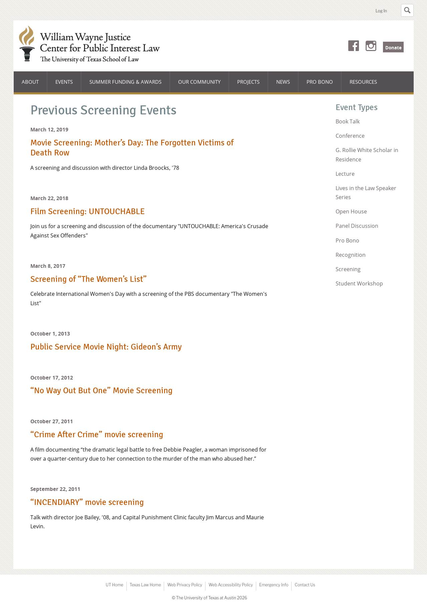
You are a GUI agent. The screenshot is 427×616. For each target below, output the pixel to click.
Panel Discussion (357, 225)
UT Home (114, 584)
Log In (381, 10)
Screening (348, 269)
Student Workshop (359, 283)
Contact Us (305, 584)
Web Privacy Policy (184, 584)
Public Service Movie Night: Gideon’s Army (106, 347)
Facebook (353, 47)
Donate (393, 47)
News (283, 81)
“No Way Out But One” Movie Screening (101, 390)
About (34, 85)
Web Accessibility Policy (230, 584)
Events (64, 81)
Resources (363, 81)
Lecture (345, 173)
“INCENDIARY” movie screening (87, 502)
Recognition (351, 254)
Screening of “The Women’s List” (88, 279)
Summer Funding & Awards (125, 85)
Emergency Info (274, 584)
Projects (248, 81)
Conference (350, 135)
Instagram (371, 47)
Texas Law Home (145, 584)
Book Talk (348, 121)
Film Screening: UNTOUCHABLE (87, 211)
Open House (351, 211)
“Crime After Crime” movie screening (96, 434)
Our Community (199, 85)
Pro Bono (320, 81)
